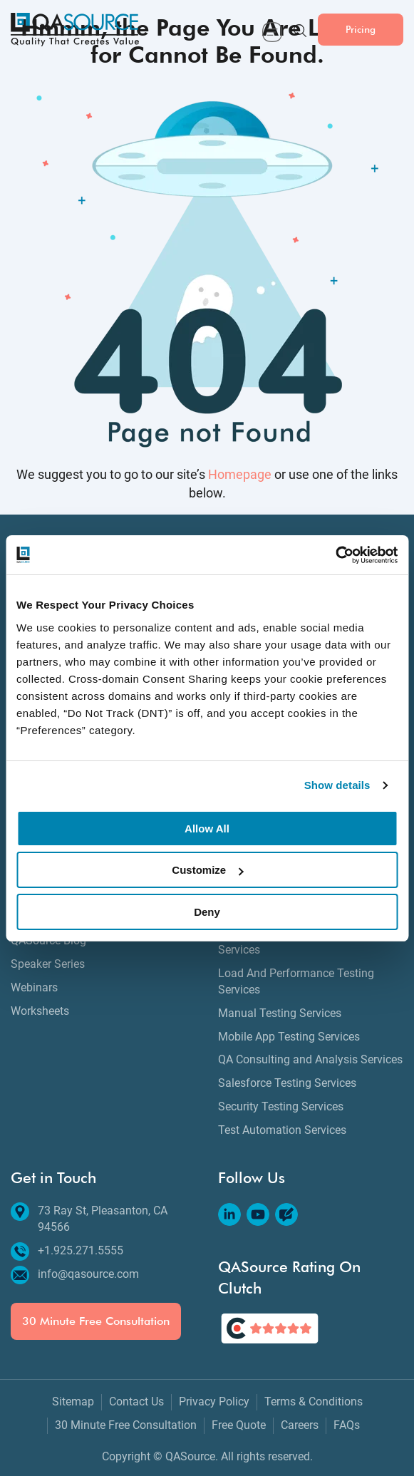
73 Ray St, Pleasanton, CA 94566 (89, 1218)
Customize (207, 870)
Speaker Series (48, 964)
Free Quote (239, 1425)
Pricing (361, 29)
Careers (300, 1425)
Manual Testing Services (279, 1013)
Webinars (34, 987)
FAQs (346, 1425)
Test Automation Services (282, 1130)
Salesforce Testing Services (287, 1083)
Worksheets (40, 1011)
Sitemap (73, 1401)
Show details (337, 785)
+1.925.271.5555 (67, 1251)
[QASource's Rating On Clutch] (269, 1328)
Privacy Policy (214, 1401)
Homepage (239, 475)
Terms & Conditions (313, 1401)
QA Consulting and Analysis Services (310, 1059)
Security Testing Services (280, 1106)
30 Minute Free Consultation (96, 1321)
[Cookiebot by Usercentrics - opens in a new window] (335, 555)
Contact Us (136, 1401)
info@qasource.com (75, 1274)
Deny (207, 912)
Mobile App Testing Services (289, 1036)
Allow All (207, 828)
